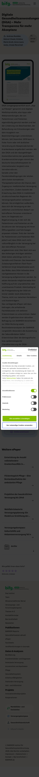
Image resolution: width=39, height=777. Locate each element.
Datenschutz (11, 378)
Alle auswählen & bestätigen (19, 418)
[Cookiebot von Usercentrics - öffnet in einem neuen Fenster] (28, 350)
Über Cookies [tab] (32, 355)
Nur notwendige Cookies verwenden (19, 425)
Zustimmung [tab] (7, 355)
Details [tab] (19, 355)
